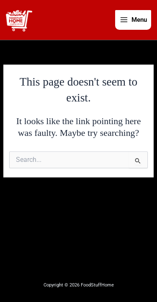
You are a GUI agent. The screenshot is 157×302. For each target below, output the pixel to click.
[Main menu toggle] (133, 20)
